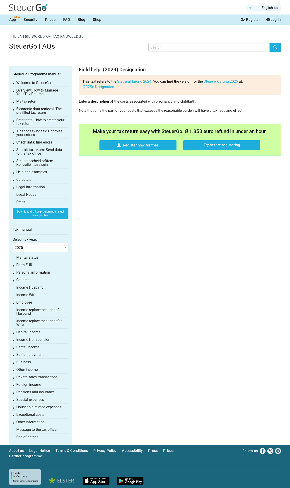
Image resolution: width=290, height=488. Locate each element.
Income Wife (26, 295)
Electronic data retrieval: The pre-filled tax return (39, 111)
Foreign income (28, 384)
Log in (273, 19)
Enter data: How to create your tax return (40, 122)
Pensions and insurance (35, 392)
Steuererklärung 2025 (221, 81)
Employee (24, 302)
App (12, 19)
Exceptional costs (30, 414)
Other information (30, 422)
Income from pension (33, 339)
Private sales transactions (37, 377)
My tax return (26, 101)
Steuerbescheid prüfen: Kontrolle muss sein (34, 163)
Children (22, 280)
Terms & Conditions (72, 450)
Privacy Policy (104, 450)
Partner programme (25, 456)
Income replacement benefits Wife (39, 323)
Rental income (27, 347)
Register (250, 19)
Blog (81, 19)
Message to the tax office (36, 429)
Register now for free (137, 145)
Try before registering (222, 145)
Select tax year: (25, 239)
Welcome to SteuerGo (33, 83)
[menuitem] (263, 8)
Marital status (27, 257)
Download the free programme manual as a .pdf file (40, 213)
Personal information (33, 272)
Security (30, 19)
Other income (27, 369)
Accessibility (132, 450)
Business (23, 362)
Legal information (30, 187)
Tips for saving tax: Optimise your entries (39, 133)
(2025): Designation (98, 87)
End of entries (27, 437)
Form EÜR (24, 265)
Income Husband (30, 287)
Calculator (24, 179)
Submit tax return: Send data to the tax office (39, 152)
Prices (50, 19)
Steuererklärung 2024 (134, 81)
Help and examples (31, 172)
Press (20, 202)
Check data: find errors (34, 142)
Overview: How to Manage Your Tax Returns (37, 92)
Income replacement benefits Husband (39, 312)
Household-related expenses (38, 407)
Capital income (28, 332)
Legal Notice (26, 194)
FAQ (66, 19)
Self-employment (30, 354)
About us (16, 450)
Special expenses (30, 399)
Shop (97, 19)
